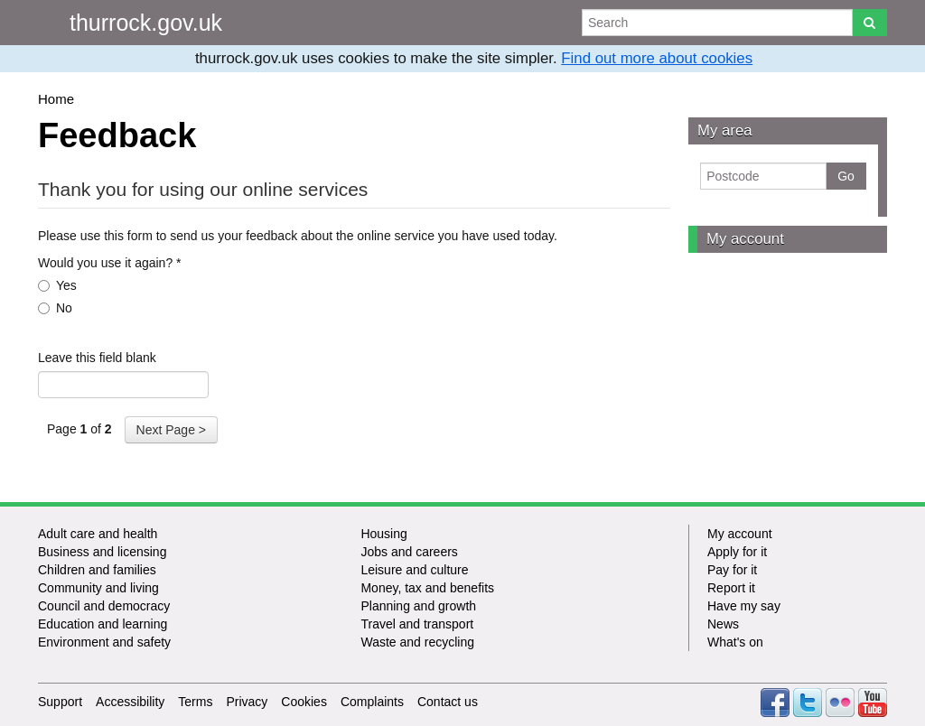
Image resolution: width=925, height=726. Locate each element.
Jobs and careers (408, 551)
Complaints (372, 701)
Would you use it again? (110, 263)
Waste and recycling (417, 642)
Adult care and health (97, 533)
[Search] (869, 22)
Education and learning (102, 624)
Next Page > (171, 430)
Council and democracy (104, 606)
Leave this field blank (97, 357)
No (55, 308)
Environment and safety (104, 642)
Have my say (743, 606)
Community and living (98, 588)
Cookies (304, 701)
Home (56, 99)
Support (60, 701)
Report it (731, 588)
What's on (735, 642)
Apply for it (737, 551)
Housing (383, 533)
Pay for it (732, 570)
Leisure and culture (414, 570)
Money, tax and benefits (427, 588)
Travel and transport (416, 624)
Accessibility (130, 701)
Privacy (246, 701)
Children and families (97, 570)
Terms (195, 701)
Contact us (447, 701)
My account (745, 238)
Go (846, 176)
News (723, 624)
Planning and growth (418, 606)
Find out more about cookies (656, 58)
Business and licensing (102, 551)
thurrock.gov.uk (146, 22)
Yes (57, 285)
